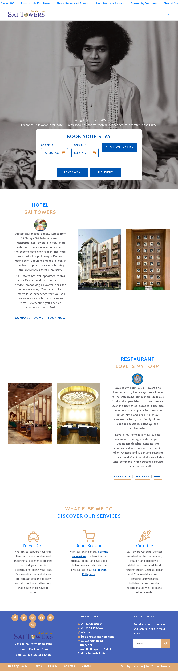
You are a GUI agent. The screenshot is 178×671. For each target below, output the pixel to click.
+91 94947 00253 (91, 624)
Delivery (105, 172)
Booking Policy (17, 666)
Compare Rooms (29, 317)
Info (158, 476)
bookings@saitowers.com (97, 636)
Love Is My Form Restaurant (33, 643)
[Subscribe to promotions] (165, 643)
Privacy (52, 666)
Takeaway (72, 172)
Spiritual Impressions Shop (33, 654)
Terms (38, 666)
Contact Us (88, 616)
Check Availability (120, 147)
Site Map (69, 666)
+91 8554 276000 (92, 628)
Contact (87, 666)
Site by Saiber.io (132, 666)
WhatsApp (87, 632)
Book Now (56, 317)
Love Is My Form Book (33, 649)
